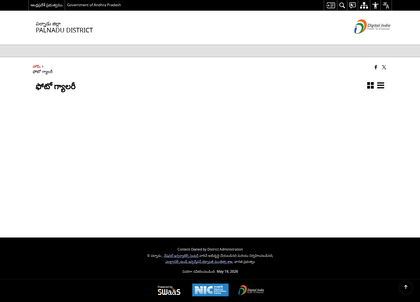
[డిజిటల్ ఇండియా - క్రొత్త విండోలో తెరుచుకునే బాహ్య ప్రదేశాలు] (365, 39)
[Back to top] (405, 287)
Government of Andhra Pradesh (94, 5)
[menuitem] (330, 5)
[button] (370, 86)
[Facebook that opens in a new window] (375, 67)
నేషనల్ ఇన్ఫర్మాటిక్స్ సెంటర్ (181, 255)
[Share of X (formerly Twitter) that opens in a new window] (384, 67)
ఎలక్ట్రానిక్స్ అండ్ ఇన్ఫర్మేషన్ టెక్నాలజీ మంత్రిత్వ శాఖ (199, 261)
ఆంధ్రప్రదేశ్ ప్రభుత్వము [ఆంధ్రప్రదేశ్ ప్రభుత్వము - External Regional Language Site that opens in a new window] (47, 5)
